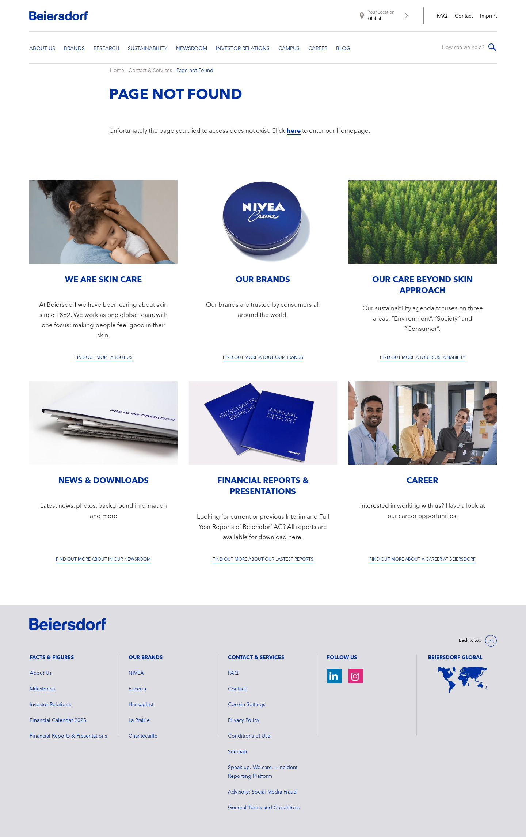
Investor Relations (50, 704)
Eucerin (137, 689)
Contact (464, 16)
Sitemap (237, 751)
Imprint (488, 16)
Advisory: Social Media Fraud (262, 792)
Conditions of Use (249, 736)
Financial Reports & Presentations (68, 736)
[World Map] (462, 680)
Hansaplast (141, 704)
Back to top (470, 641)
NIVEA (136, 673)
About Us (41, 673)
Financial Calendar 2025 (58, 720)
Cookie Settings (246, 704)
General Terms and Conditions (264, 807)
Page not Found (194, 70)
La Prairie (139, 720)
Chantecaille (143, 736)
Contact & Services (150, 70)
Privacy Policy (243, 720)
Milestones (42, 689)
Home (117, 70)
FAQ (442, 16)
